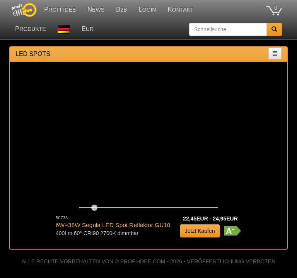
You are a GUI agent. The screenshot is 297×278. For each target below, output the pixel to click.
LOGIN (147, 9)
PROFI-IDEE (60, 9)
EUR (88, 28)
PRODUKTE (30, 28)
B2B (121, 9)
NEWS (95, 9)
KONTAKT (180, 9)
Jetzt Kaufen (200, 231)
